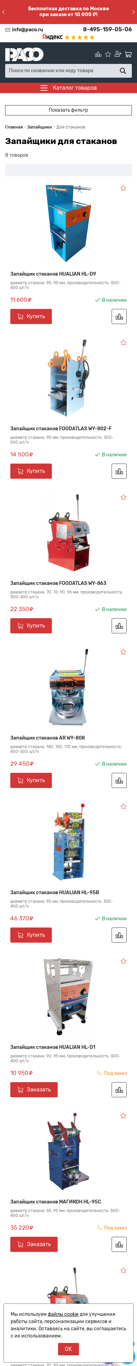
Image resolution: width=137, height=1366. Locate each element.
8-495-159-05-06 (107, 29)
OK (68, 1349)
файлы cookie (63, 1314)
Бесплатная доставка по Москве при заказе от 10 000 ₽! (68, 12)
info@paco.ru (27, 30)
